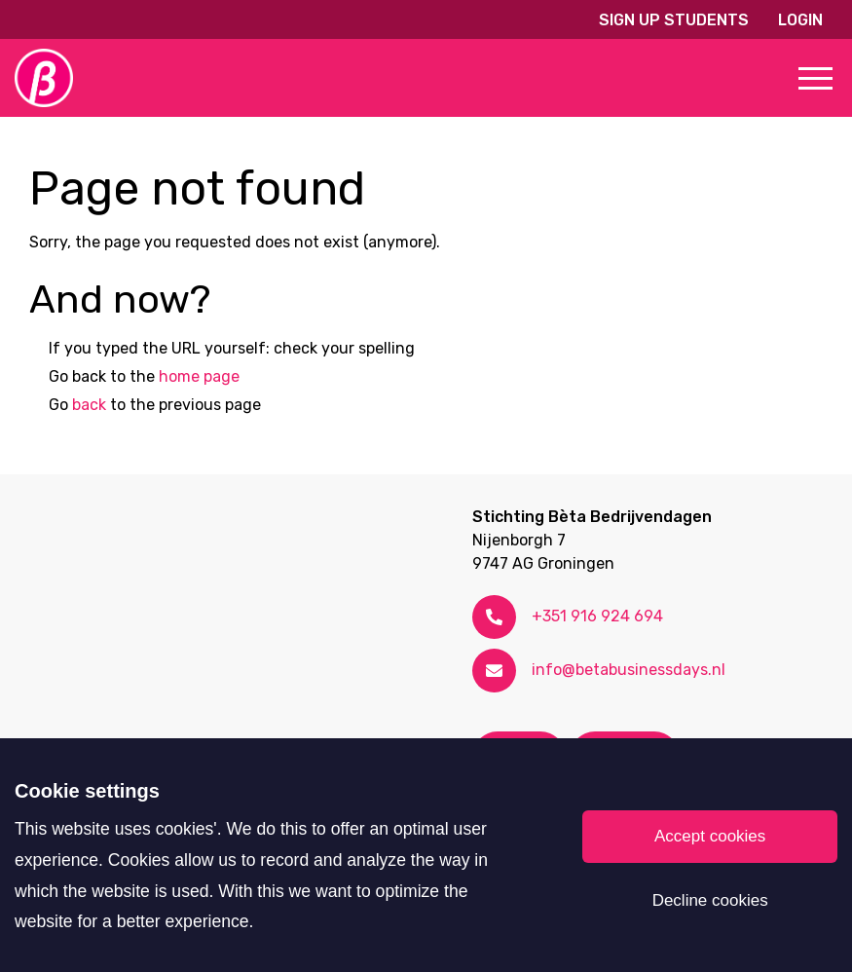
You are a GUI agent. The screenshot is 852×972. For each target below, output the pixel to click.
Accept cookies (709, 836)
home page (199, 376)
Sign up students (674, 20)
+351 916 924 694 (597, 616)
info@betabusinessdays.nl (628, 669)
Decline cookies (710, 900)
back (89, 404)
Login (800, 20)
